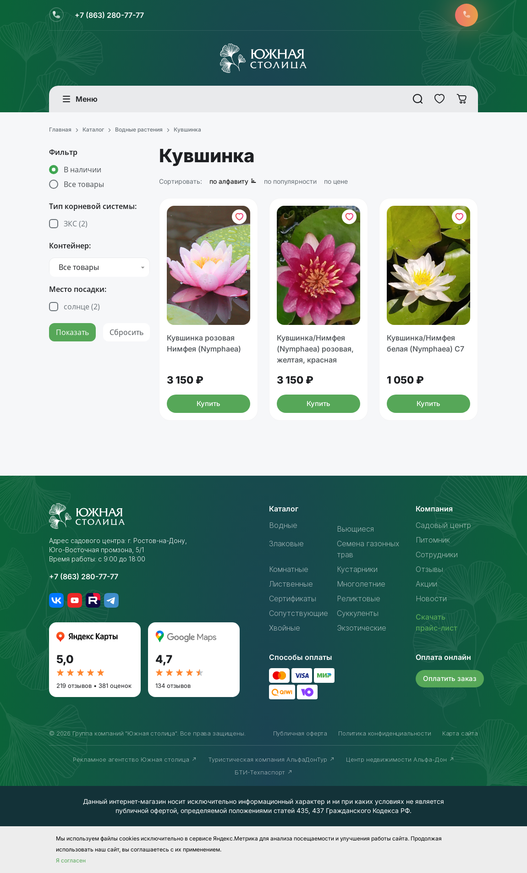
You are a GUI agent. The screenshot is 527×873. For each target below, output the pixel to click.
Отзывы (429, 569)
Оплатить (450, 678)
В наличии (82, 170)
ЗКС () (76, 224)
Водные (283, 525)
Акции (426, 583)
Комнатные (288, 569)
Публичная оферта (300, 733)
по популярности (290, 181)
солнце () (82, 307)
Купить (208, 403)
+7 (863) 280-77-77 (109, 15)
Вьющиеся (355, 528)
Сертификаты (292, 598)
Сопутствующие (298, 613)
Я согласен (71, 860)
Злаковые (286, 543)
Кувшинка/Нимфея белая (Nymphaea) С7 (425, 343)
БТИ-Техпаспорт (264, 772)
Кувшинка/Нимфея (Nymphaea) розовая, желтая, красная (315, 348)
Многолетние (361, 583)
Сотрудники (437, 554)
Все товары (84, 184)
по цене (336, 181)
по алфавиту (233, 181)
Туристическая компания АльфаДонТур (271, 759)
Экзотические (361, 627)
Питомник (433, 539)
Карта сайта (460, 733)
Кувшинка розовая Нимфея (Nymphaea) (204, 343)
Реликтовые (358, 598)
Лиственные (291, 583)
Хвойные (284, 627)
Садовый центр (443, 525)
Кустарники (357, 569)
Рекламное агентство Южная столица (135, 759)
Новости (431, 598)
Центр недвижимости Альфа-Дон (400, 759)
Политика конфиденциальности (384, 733)
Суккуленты (358, 613)
